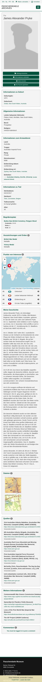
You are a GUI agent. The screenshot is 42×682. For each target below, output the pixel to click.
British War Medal (10, 239)
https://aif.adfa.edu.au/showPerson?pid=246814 (19, 620)
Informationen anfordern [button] (21, 77)
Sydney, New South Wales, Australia (15, 171)
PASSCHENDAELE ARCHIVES (10, 7)
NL (6, 2)
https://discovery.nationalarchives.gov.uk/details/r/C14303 (22, 527)
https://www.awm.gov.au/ (12, 549)
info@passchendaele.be (12, 673)
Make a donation (22, 2)
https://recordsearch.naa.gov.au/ (14, 561)
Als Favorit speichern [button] (21, 85)
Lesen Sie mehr (25, 680)
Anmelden (35, 2)
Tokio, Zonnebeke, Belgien (12, 198)
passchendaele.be (11, 675)
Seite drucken (21, 81)
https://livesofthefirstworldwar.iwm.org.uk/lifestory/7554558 (22, 614)
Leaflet (13, 288)
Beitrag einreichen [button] (21, 73)
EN (3, 2)
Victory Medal (9, 245)
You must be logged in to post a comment (21, 631)
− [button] (4, 263)
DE (13, 2)
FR (10, 2)
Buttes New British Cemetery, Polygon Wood (20, 221)
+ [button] (4, 259)
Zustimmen (15, 680)
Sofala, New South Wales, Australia (15, 103)
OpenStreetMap (28, 288)
